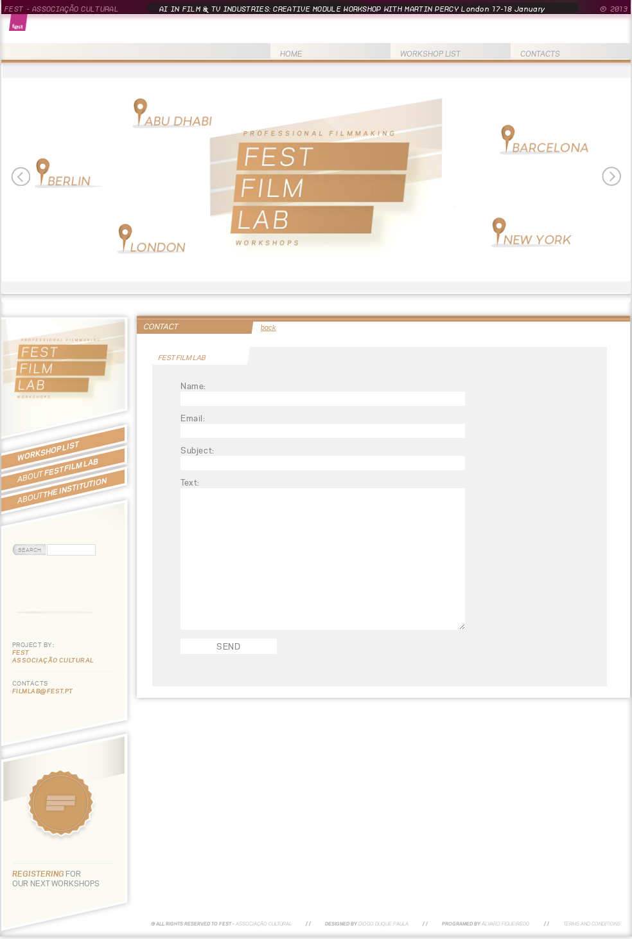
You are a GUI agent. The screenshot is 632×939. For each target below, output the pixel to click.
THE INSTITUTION (62, 490)
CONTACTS (540, 54)
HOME (291, 54)
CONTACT (161, 326)
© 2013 (614, 9)
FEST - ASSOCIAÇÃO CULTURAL (61, 9)
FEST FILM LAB (57, 470)
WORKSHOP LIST (430, 54)
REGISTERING (39, 874)
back (268, 327)
